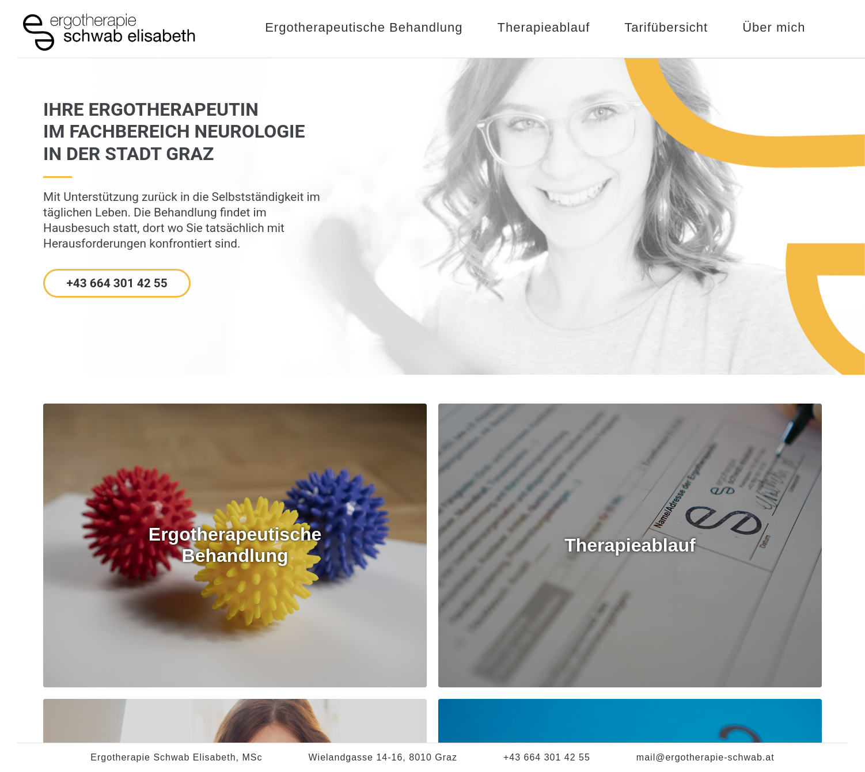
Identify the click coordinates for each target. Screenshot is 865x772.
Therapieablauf (544, 27)
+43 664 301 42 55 (116, 283)
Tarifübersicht (666, 27)
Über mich (773, 27)
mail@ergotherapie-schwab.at (705, 757)
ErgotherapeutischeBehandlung (235, 545)
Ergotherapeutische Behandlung (363, 27)
